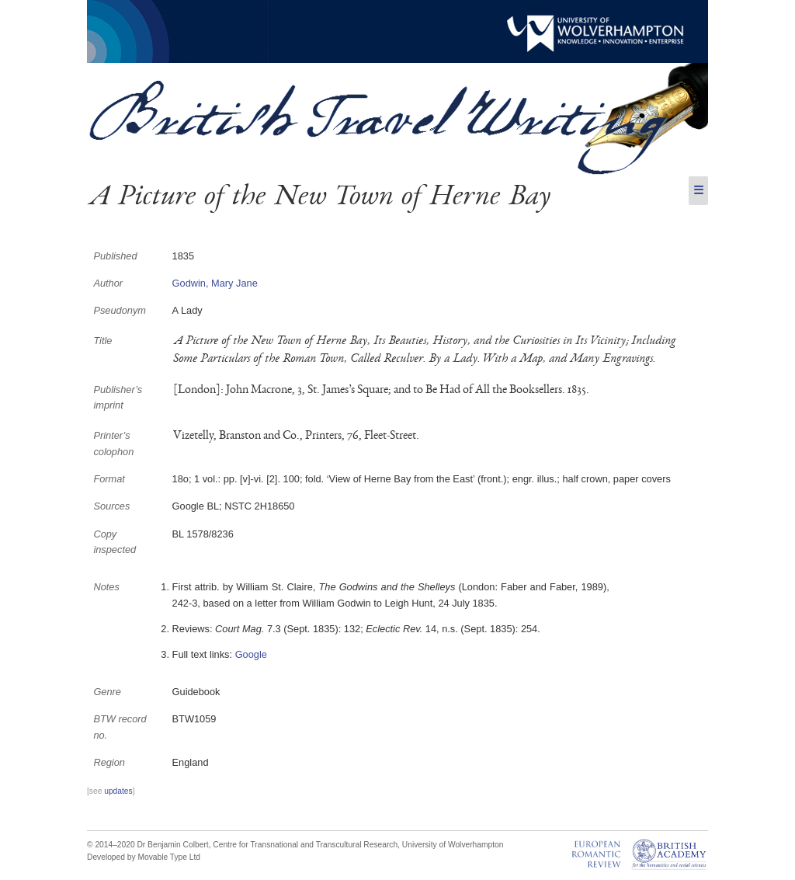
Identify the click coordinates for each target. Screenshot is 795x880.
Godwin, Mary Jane (215, 283)
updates (118, 791)
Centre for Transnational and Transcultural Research (305, 844)
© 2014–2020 (111, 844)
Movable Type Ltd (168, 857)
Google (251, 654)
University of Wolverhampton (453, 844)
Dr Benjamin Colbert (172, 844)
